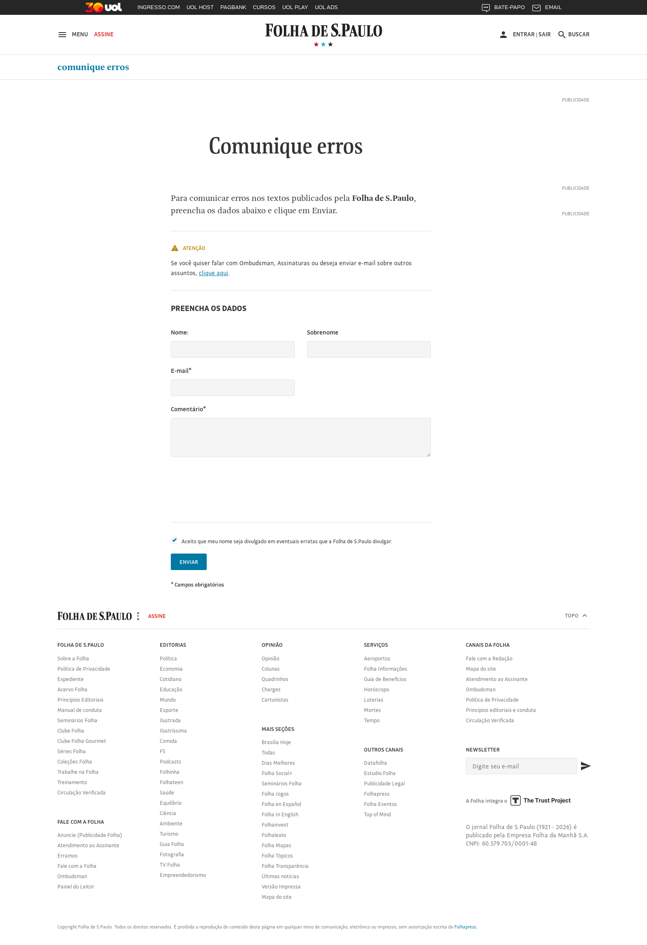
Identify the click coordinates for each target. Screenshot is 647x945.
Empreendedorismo (183, 875)
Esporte (169, 710)
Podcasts (170, 761)
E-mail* (181, 370)
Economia (171, 668)
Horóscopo (376, 689)
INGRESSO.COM (158, 7)
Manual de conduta (79, 710)
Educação (171, 689)
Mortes (372, 710)
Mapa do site (277, 896)
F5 (162, 751)
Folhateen (171, 782)
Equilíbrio (171, 802)
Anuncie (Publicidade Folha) (89, 835)
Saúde (167, 792)
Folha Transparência (285, 866)
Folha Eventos (380, 804)
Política (168, 658)
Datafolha (375, 762)
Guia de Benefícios (385, 679)
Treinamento (72, 782)
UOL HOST (200, 7)
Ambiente (171, 823)
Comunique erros (93, 67)
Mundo (168, 699)
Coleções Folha (74, 761)
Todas (268, 752)
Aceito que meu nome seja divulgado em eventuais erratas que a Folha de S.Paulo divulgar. (287, 541)
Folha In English (280, 814)
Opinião (270, 658)
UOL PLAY (295, 7)
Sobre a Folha (73, 658)
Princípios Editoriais (80, 699)
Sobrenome (322, 332)
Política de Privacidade (83, 668)
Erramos (67, 855)
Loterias (373, 699)
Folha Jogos (275, 793)
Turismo (169, 833)
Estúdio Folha (380, 773)
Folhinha (169, 771)
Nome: (180, 332)
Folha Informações (385, 668)
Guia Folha (172, 844)
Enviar (188, 562)
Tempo (372, 720)
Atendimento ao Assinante (88, 845)
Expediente (70, 679)
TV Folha (170, 864)
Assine (103, 34)
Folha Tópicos (277, 855)
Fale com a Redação (489, 658)
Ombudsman (72, 876)
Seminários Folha (77, 720)
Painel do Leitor (75, 886)
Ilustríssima (173, 730)
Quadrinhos (275, 679)
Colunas (271, 668)
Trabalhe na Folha (78, 771)
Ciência (168, 813)
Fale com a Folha (77, 866)
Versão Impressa (281, 886)
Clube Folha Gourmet (81, 741)
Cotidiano (171, 679)
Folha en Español (281, 804)
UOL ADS (326, 7)
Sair (544, 34)
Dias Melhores (278, 762)
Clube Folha (70, 730)
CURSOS (264, 7)
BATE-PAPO (503, 9)
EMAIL (546, 9)
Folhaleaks (274, 835)
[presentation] (233, 490)
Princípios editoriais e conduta (501, 710)
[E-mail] (521, 766)
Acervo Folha (72, 689)
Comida (168, 741)
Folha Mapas (276, 845)
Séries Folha (71, 751)
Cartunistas (275, 699)
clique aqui (213, 273)
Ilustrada (170, 720)
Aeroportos (377, 658)
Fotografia (172, 854)
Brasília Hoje (276, 742)
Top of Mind (377, 814)
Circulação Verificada (81, 792)
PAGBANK (233, 7)
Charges (271, 689)
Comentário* (188, 409)
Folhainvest (275, 824)
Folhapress (377, 793)
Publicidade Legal (384, 783)
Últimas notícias (280, 876)
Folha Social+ (277, 773)
